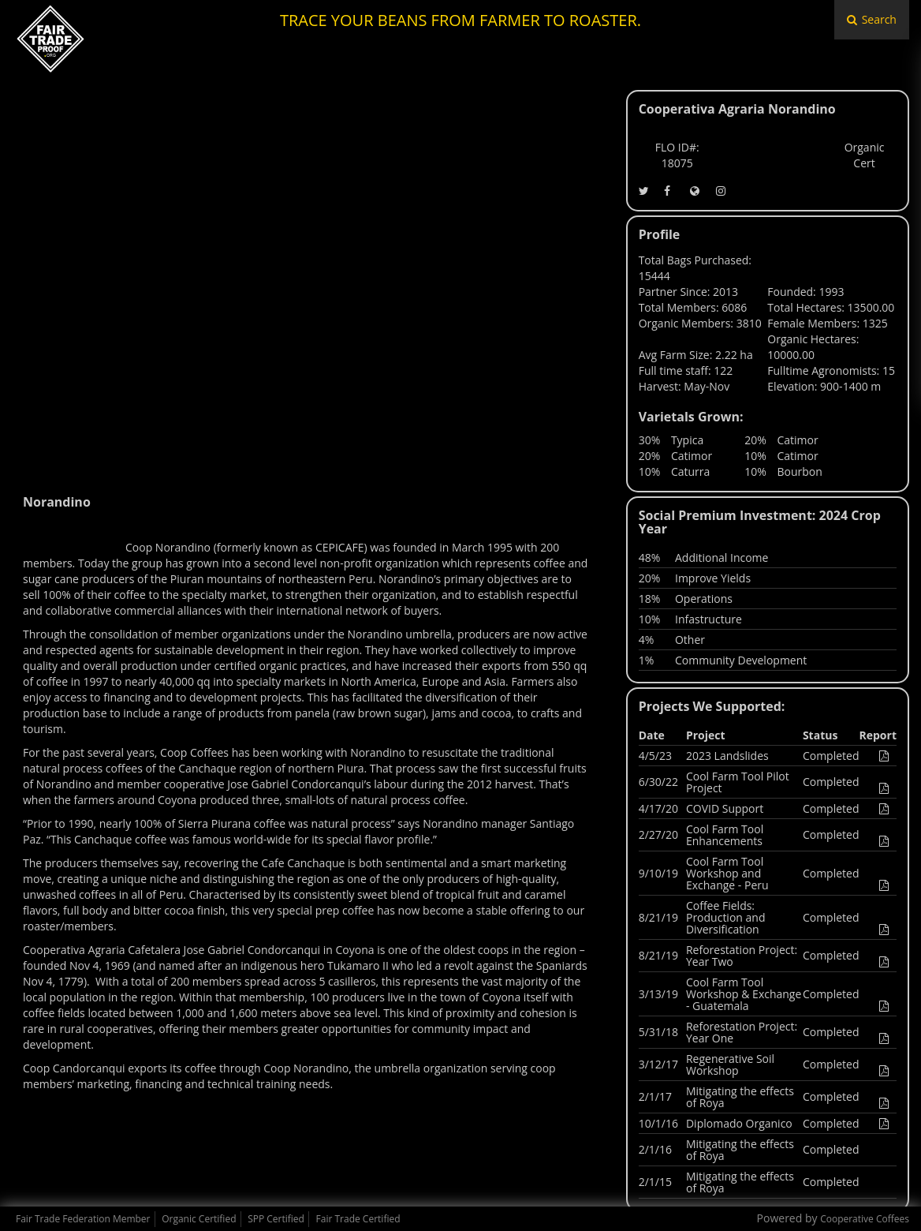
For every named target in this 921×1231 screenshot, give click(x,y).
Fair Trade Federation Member (83, 1218)
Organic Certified (199, 1218)
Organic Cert (865, 155)
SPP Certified (276, 1218)
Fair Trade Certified (358, 1218)
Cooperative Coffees (864, 1218)
